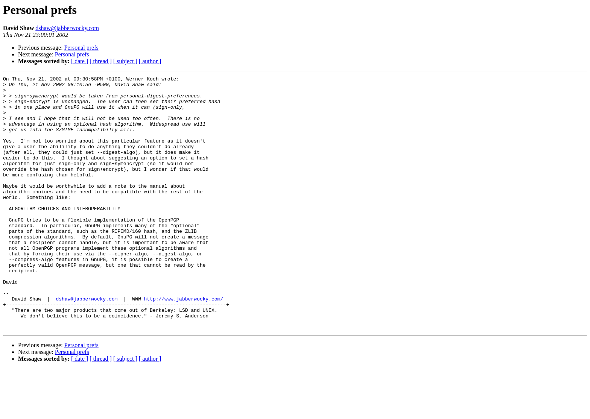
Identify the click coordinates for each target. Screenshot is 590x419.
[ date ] (79, 61)
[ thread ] (101, 61)
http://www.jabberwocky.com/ (183, 343)
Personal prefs (81, 47)
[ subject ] (125, 61)
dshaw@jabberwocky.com (67, 28)
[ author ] (150, 61)
